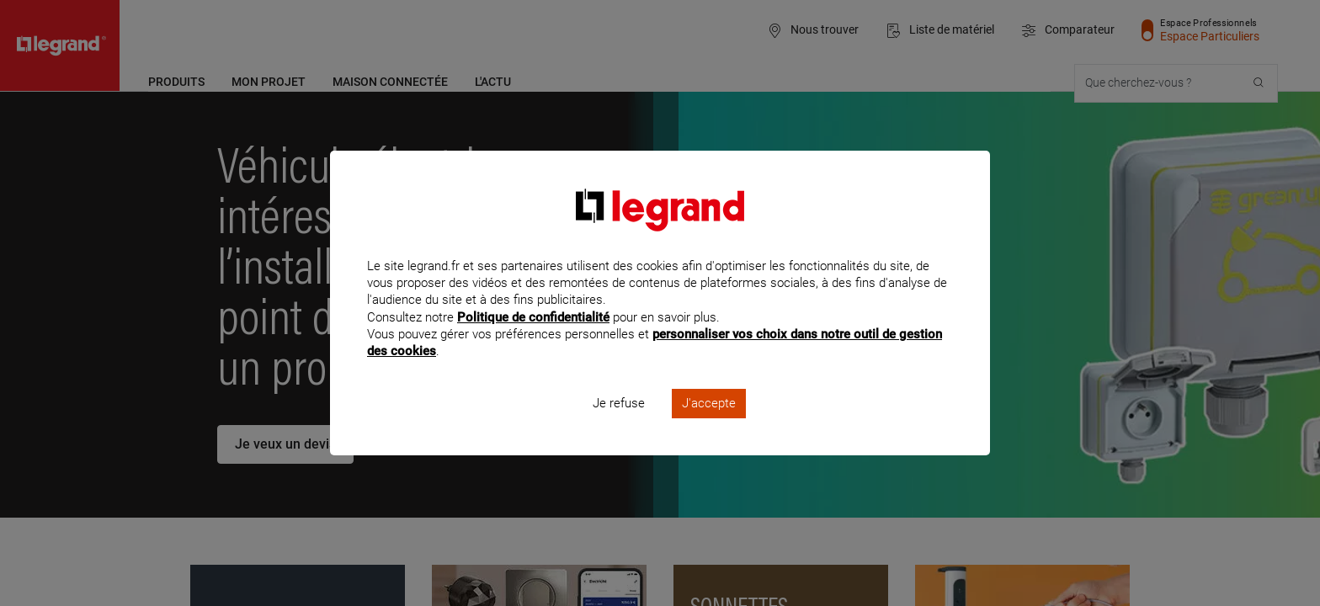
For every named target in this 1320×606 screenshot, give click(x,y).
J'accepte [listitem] (709, 425)
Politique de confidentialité (533, 339)
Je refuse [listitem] (619, 425)
